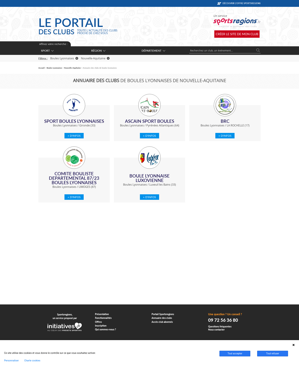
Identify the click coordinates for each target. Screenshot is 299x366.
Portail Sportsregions (163, 314)
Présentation (102, 314)
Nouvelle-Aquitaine (95, 58)
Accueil (41, 68)
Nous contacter (216, 329)
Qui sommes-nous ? (105, 329)
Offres (98, 321)
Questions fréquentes (219, 326)
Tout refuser (272, 353)
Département (153, 50)
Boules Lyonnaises (64, 58)
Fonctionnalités (103, 317)
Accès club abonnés (162, 321)
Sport (47, 50)
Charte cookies (32, 360)
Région (98, 50)
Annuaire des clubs (162, 317)
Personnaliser (11, 360)
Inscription (100, 325)
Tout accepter (235, 353)
